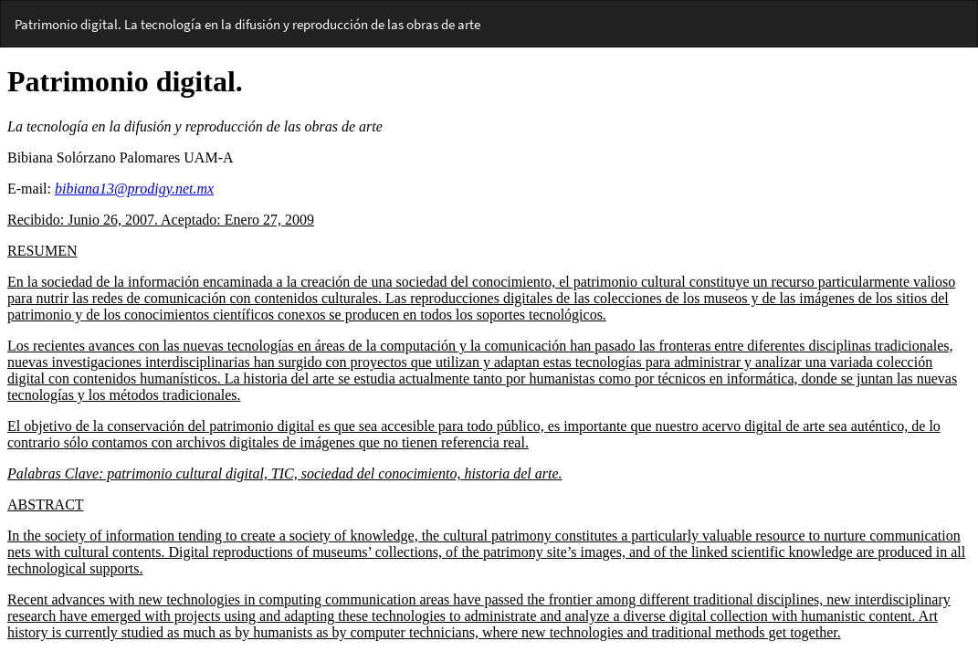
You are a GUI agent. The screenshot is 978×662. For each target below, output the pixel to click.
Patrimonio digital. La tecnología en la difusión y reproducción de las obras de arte (247, 24)
